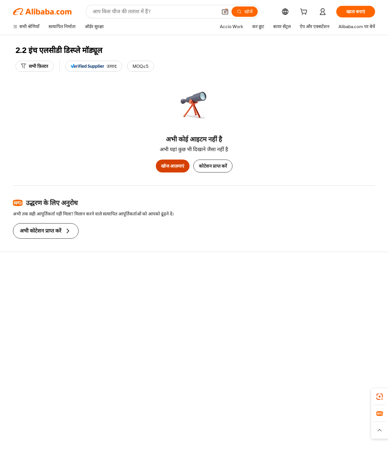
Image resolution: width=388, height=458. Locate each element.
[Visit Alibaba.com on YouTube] (352, 344)
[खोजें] (245, 11)
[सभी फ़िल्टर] (35, 66)
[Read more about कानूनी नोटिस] (116, 433)
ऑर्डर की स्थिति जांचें (30, 305)
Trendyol (271, 423)
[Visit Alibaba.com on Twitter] (333, 344)
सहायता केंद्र (23, 281)
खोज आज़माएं (172, 166)
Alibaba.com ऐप (201, 394)
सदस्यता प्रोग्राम (174, 293)
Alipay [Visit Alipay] (184, 423)
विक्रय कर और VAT (178, 305)
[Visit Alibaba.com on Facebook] (313, 344)
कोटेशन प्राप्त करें (213, 166)
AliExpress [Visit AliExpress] (93, 423)
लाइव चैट (20, 293)
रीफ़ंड (17, 318)
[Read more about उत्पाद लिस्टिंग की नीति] (151, 433)
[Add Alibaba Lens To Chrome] (93, 394)
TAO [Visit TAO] (253, 423)
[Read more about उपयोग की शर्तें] (261, 433)
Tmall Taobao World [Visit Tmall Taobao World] (153, 423)
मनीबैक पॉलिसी (100, 293)
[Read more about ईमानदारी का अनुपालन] (297, 433)
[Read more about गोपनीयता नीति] (231, 433)
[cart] (305, 12)
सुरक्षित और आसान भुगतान (109, 281)
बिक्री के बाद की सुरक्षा (105, 318)
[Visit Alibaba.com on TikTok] (362, 344)
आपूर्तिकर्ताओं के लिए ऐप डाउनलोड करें (268, 330)
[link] (379, 396)
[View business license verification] (250, 445)
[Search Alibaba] (154, 11)
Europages (296, 423)
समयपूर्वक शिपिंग (101, 305)
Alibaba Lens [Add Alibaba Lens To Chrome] (38, 394)
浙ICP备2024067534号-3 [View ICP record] (350, 445)
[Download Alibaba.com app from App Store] (305, 394)
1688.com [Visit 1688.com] (119, 423)
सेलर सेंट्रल (244, 293)
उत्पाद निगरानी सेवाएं (104, 330)
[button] (225, 12)
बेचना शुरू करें (248, 281)
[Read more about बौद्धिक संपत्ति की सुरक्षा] (194, 433)
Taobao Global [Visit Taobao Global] (229, 423)
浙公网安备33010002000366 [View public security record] (286, 445)
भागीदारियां (245, 318)
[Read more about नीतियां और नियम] (86, 433)
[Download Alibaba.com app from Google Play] (353, 394)
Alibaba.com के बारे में (330, 281)
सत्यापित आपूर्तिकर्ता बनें (256, 305)
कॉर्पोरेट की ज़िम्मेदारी (327, 293)
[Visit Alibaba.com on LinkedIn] (323, 344)
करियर (316, 318)
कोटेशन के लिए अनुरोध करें (184, 281)
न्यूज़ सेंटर (318, 305)
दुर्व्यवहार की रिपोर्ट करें (31, 330)
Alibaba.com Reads (181, 318)
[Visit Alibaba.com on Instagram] (342, 344)
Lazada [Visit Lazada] (203, 423)
